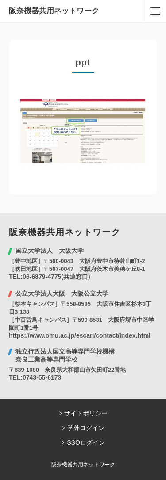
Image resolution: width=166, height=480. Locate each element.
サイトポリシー (86, 413)
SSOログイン (86, 442)
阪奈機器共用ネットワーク (54, 11)
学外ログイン (85, 427)
